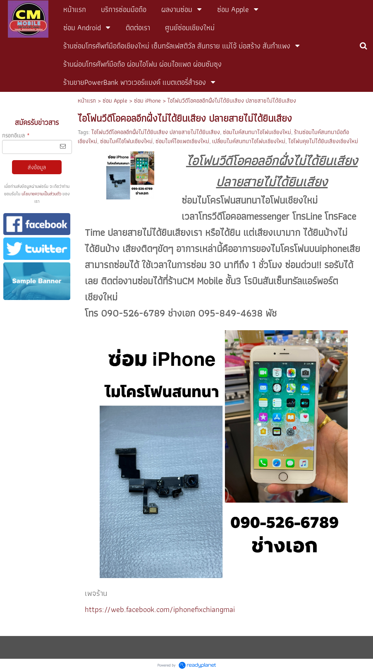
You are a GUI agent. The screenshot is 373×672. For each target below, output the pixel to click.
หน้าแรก (87, 100)
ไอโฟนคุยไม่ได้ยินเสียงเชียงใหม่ (323, 141)
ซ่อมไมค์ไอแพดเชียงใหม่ (182, 141)
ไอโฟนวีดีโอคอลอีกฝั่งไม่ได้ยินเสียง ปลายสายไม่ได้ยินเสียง (155, 132)
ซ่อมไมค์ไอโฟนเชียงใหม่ (126, 141)
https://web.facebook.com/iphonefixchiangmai (160, 609)
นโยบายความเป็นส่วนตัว (41, 193)
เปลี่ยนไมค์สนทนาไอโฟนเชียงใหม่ (248, 141)
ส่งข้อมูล (37, 167)
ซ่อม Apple (115, 100)
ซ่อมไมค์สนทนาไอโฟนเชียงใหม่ (257, 132)
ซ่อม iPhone (147, 100)
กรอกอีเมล (16, 135)
